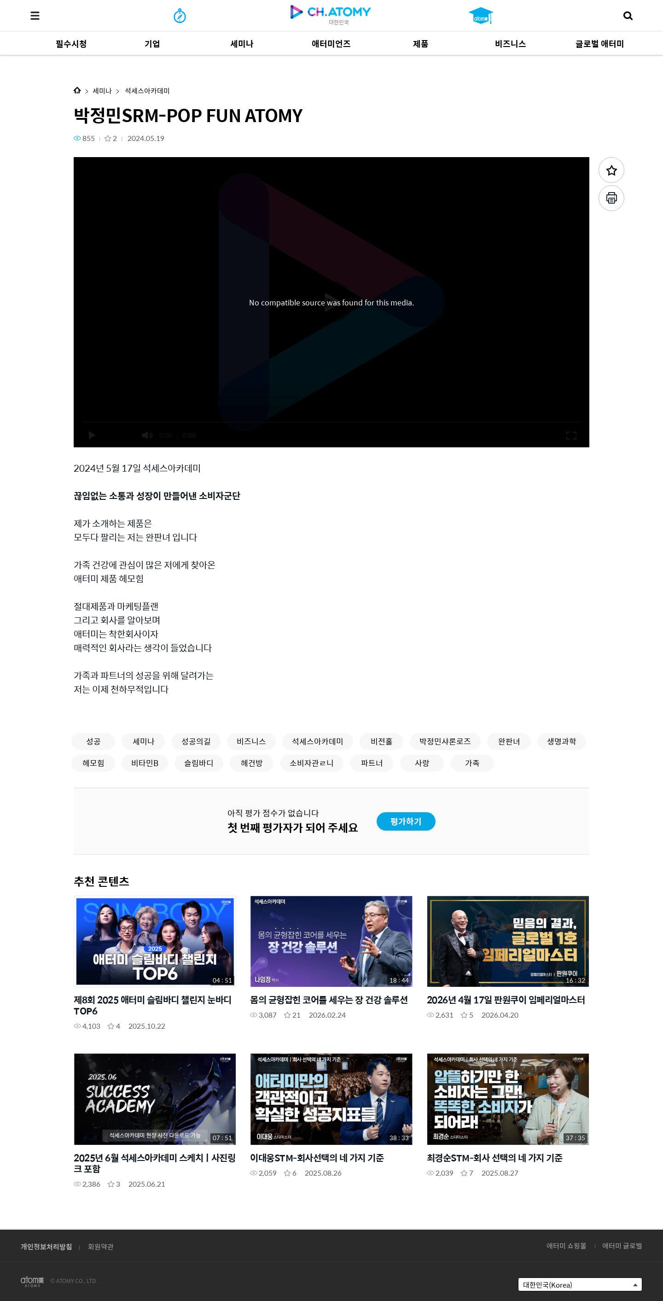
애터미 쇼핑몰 (567, 1245)
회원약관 (101, 1246)
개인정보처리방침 (46, 1246)
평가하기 (406, 821)
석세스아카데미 (146, 90)
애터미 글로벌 (622, 1245)
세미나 (102, 90)
